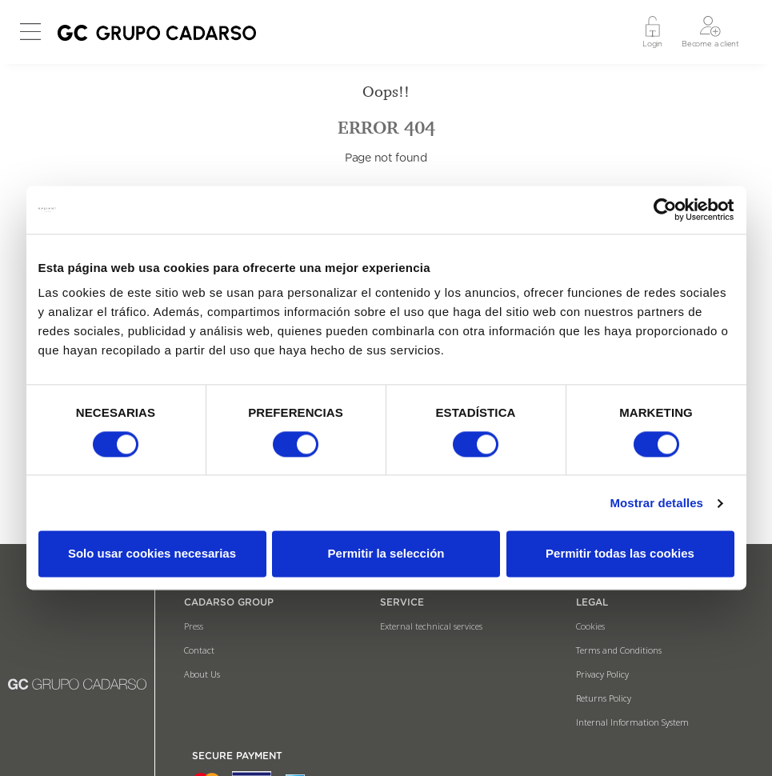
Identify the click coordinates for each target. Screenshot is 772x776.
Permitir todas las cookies (620, 554)
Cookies (590, 626)
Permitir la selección (386, 554)
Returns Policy (603, 698)
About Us (202, 674)
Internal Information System (632, 722)
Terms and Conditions (619, 650)
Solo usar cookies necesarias (152, 554)
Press (193, 626)
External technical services (431, 626)
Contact (199, 650)
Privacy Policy (602, 674)
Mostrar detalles (656, 503)
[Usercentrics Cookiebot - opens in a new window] (664, 210)
